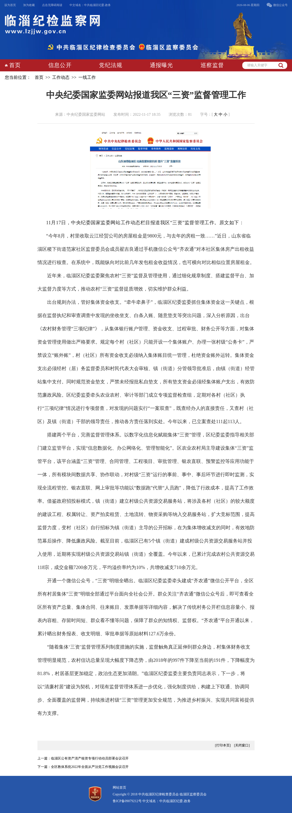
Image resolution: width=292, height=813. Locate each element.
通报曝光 (161, 65)
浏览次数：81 (180, 114)
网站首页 (119, 787)
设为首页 (10, 5)
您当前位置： (18, 77)
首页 (15, 65)
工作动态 (61, 77)
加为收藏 (29, 5)
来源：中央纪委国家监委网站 (80, 114)
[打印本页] (223, 745)
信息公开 (60, 65)
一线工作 (87, 77)
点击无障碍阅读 (52, 5)
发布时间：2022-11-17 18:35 (136, 114)
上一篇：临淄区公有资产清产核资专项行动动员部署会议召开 (83, 758)
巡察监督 (212, 65)
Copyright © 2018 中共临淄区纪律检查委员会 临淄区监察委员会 (160, 794)
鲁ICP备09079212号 (127, 801)
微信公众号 (280, 5)
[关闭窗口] (242, 745)
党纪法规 (110, 65)
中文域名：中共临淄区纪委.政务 (90, 5)
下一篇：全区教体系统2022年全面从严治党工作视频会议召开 (83, 767)
